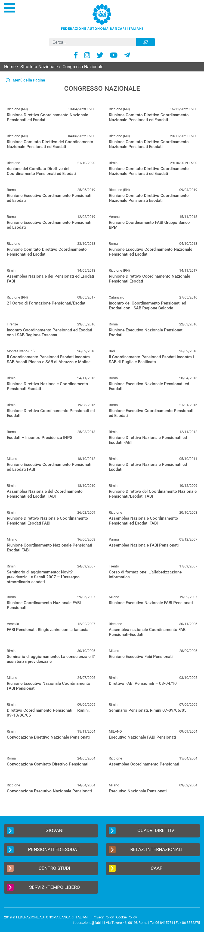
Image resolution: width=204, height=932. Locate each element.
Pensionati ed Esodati (44, 849)
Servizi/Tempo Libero (43, 887)
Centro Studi (38, 868)
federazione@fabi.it (88, 923)
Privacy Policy (103, 917)
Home (10, 66)
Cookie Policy (126, 917)
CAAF (135, 868)
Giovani (35, 830)
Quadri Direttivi (142, 830)
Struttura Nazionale (39, 66)
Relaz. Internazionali (146, 849)
